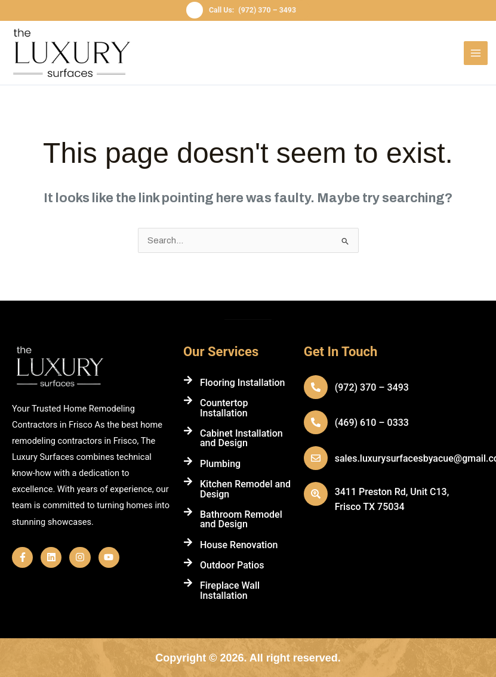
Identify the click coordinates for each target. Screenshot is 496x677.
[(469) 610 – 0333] (316, 422)
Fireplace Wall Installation (230, 590)
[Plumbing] (188, 460)
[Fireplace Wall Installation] (188, 583)
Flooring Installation (242, 382)
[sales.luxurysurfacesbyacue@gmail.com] (316, 458)
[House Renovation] (188, 541)
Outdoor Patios (232, 565)
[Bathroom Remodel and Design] (188, 512)
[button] (248, 10)
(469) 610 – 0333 (372, 422)
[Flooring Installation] (188, 380)
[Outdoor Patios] (188, 562)
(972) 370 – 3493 (372, 387)
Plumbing (220, 463)
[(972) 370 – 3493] (316, 387)
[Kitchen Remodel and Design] (188, 481)
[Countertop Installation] (188, 400)
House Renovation (239, 544)
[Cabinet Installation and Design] (188, 430)
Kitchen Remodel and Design (245, 488)
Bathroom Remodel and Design (241, 519)
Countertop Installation (224, 407)
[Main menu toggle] (476, 53)
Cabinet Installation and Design (241, 438)
